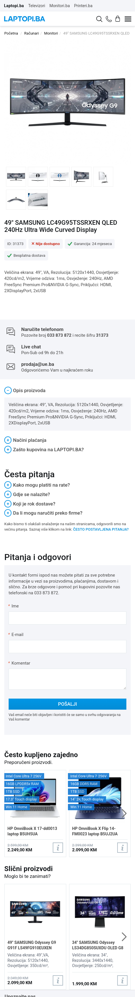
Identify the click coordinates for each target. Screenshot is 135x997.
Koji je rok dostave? (29, 504)
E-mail (16, 634)
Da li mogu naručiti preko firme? (43, 513)
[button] (124, 813)
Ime (14, 606)
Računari (31, 33)
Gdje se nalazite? (27, 494)
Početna (11, 33)
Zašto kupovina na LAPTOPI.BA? (44, 449)
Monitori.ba (59, 5)
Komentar (19, 663)
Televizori (36, 5)
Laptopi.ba (14, 5)
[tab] (67, 390)
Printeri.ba (83, 5)
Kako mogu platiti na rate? (37, 485)
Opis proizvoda (25, 390)
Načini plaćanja (25, 440)
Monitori (51, 33)
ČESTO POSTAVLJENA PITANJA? (101, 529)
